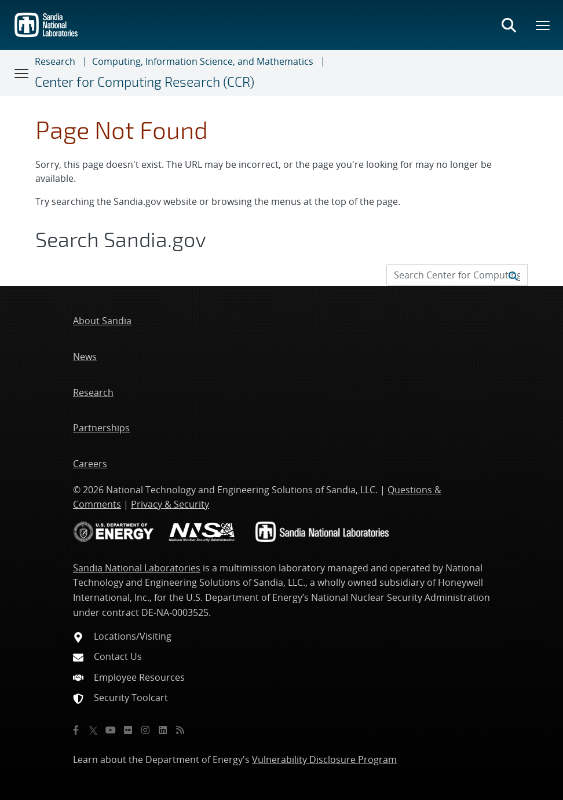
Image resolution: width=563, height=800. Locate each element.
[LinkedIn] (162, 730)
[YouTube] (110, 730)
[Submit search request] (513, 275)
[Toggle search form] (508, 25)
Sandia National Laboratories (136, 568)
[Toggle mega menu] (543, 25)
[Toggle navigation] (22, 73)
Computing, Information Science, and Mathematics (202, 61)
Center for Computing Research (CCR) (144, 82)
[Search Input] (457, 275)
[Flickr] (128, 730)
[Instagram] (145, 730)
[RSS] (180, 730)
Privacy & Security (170, 504)
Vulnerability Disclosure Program (324, 759)
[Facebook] (76, 730)
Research (55, 61)
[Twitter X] (93, 730)
